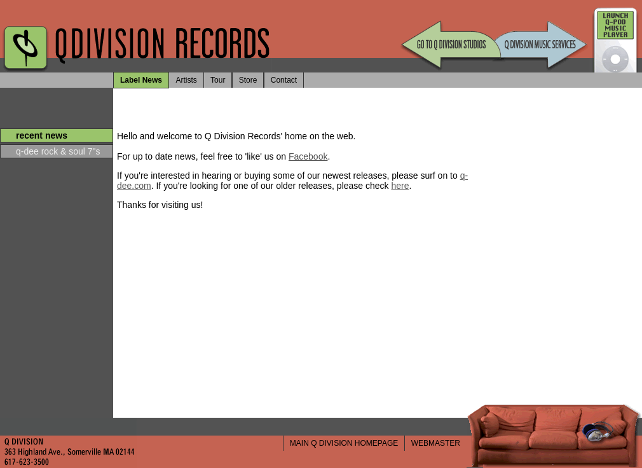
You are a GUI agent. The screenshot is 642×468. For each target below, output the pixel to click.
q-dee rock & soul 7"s (58, 151)
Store (248, 80)
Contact (284, 80)
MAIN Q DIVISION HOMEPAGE (344, 443)
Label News (141, 80)
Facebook (308, 156)
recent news (41, 135)
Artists (185, 80)
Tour (217, 80)
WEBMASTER (435, 443)
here (400, 186)
